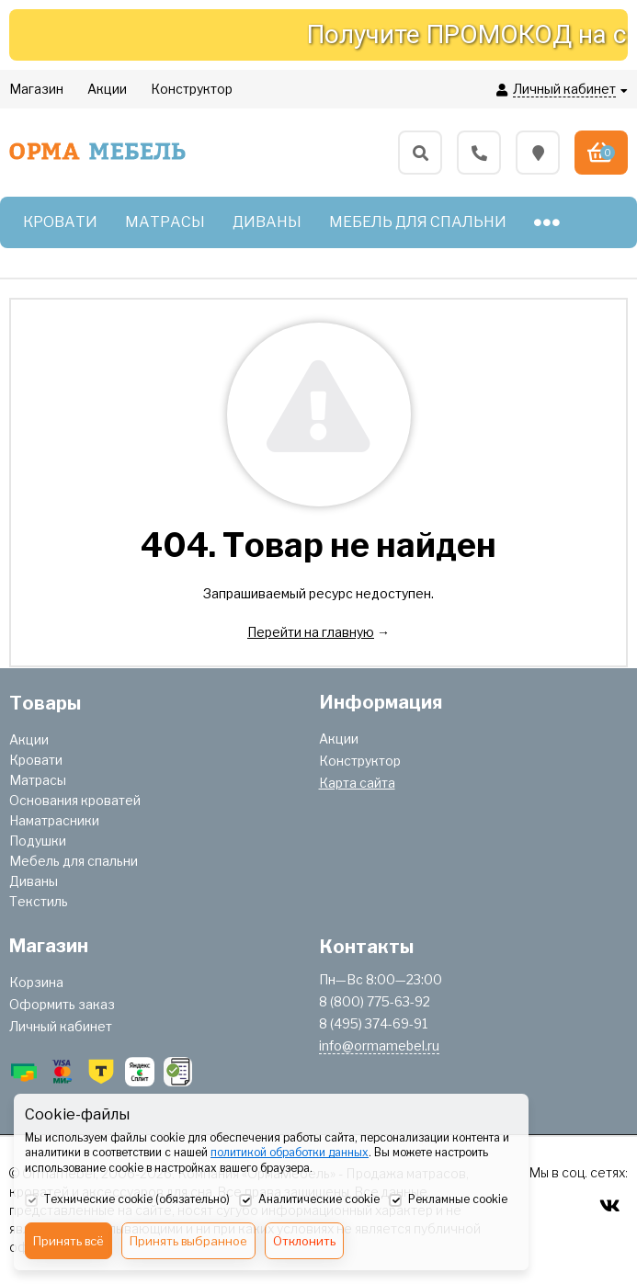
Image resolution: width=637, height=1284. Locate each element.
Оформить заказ (62, 1004)
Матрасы (37, 780)
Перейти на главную (310, 632)
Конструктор (360, 760)
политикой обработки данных (289, 1152)
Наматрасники (54, 820)
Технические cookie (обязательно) (127, 1200)
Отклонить (304, 1240)
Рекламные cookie (448, 1200)
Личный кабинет (60, 1026)
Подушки (37, 840)
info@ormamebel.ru (379, 1045)
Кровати (36, 759)
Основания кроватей (75, 800)
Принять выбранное (188, 1240)
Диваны (33, 881)
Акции (29, 739)
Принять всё (68, 1240)
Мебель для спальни (73, 861)
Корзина (36, 982)
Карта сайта (357, 782)
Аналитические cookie (309, 1200)
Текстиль (38, 901)
